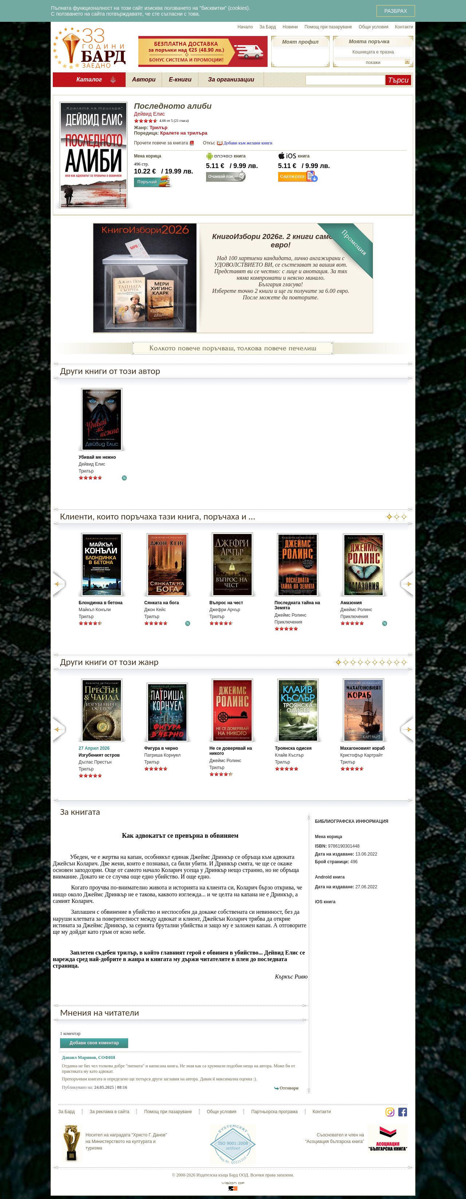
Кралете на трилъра (183, 133)
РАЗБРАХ (395, 11)
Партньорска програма (274, 1111)
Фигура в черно (161, 748)
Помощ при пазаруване (328, 26)
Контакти (404, 26)
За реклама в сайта (109, 1111)
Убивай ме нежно (97, 457)
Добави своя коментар (94, 1043)
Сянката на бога (161, 602)
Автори (143, 79)
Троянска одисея (293, 748)
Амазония (351, 602)
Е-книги (180, 79)
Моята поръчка (369, 41)
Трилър (158, 127)
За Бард (268, 26)
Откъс (209, 143)
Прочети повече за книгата (161, 143)
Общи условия (373, 26)
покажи (373, 62)
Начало (245, 26)
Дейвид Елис (149, 114)
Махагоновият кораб (362, 748)
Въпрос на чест (226, 602)
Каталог (89, 79)
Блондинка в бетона (101, 602)
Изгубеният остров (99, 755)
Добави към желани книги (248, 143)
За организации (231, 79)
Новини (290, 26)
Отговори (289, 1088)
